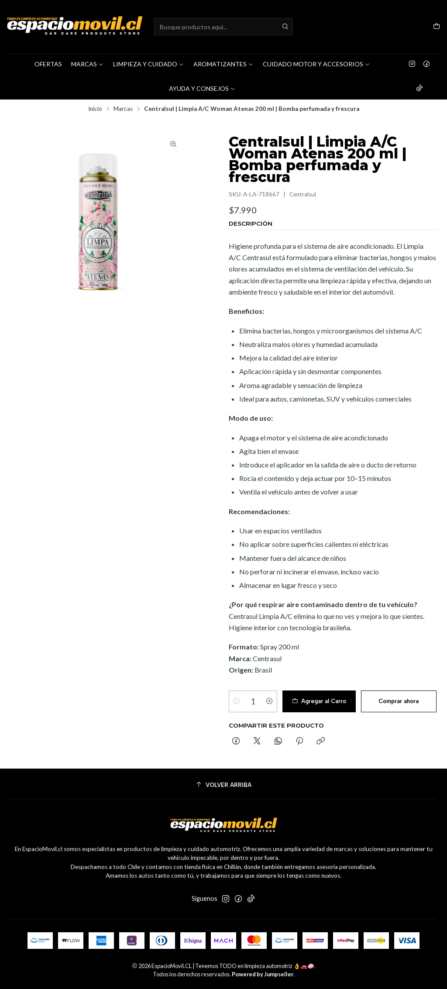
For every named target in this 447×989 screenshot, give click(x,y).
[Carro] (436, 27)
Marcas (123, 109)
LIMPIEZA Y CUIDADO (148, 64)
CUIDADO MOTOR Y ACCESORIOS (316, 64)
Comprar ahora (398, 701)
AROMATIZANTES (223, 64)
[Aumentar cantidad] (269, 701)
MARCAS (87, 64)
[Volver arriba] (223, 785)
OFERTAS (48, 64)
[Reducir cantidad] (236, 701)
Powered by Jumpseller (262, 974)
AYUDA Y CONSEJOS (202, 88)
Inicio (95, 109)
